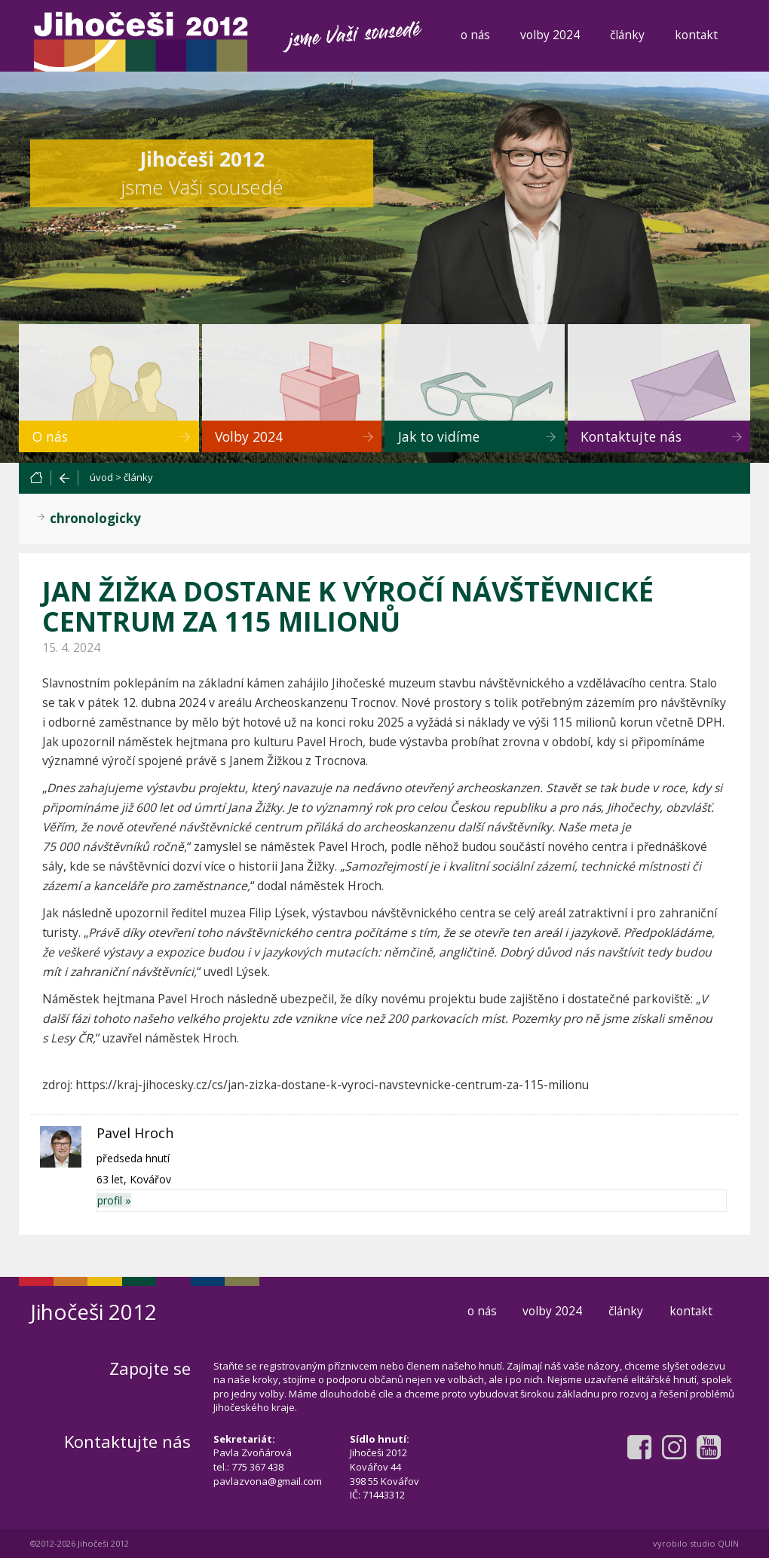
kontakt (696, 34)
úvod (101, 477)
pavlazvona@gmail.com (267, 1481)
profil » (114, 1200)
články (627, 34)
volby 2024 (550, 34)
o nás (475, 34)
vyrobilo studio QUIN (696, 1543)
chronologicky (95, 518)
